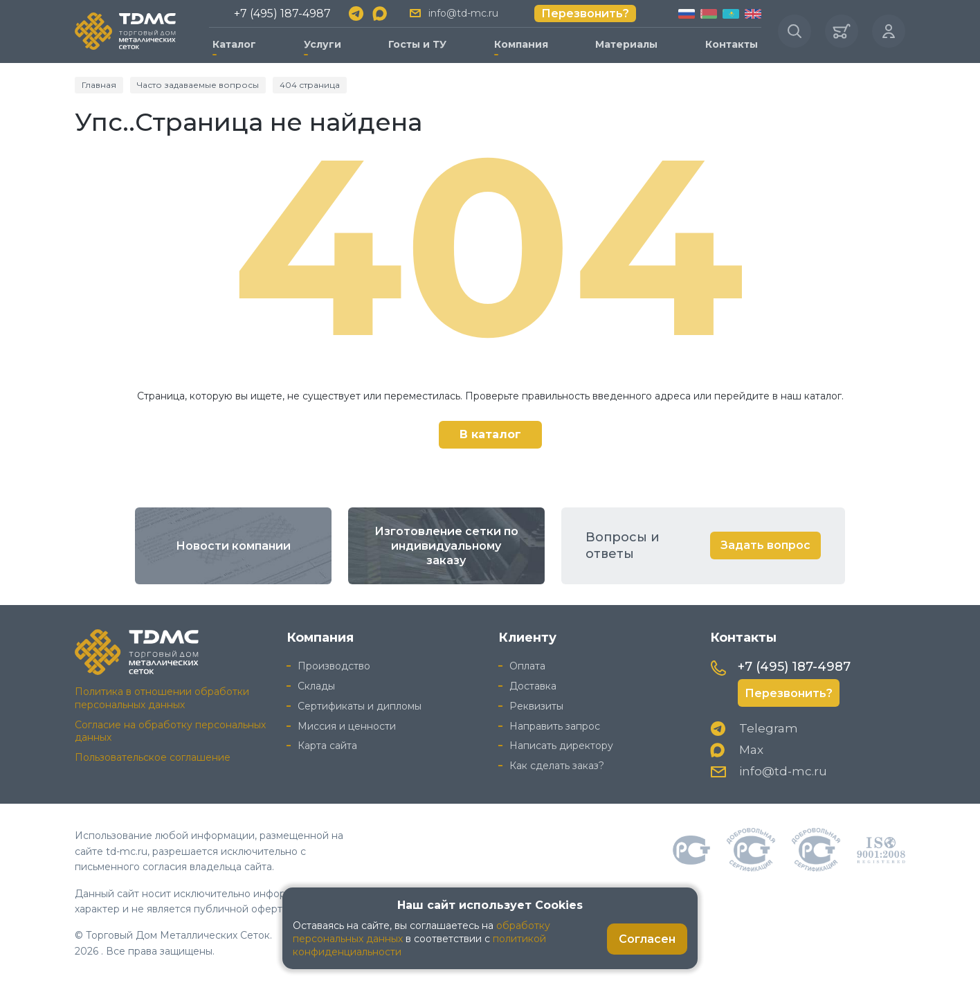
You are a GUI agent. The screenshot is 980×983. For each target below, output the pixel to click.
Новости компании (233, 545)
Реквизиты (536, 706)
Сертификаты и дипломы (359, 706)
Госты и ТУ (417, 44)
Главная (99, 85)
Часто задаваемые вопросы (198, 85)
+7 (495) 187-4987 (282, 13)
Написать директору (561, 745)
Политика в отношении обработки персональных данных (162, 698)
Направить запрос (554, 726)
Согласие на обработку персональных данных (170, 731)
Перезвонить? (585, 13)
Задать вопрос (765, 545)
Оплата (527, 666)
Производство (334, 666)
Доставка (532, 686)
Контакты (731, 44)
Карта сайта (327, 745)
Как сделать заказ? (556, 765)
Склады (316, 686)
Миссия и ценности (347, 726)
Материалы (626, 44)
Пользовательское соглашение (152, 757)
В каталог (490, 434)
